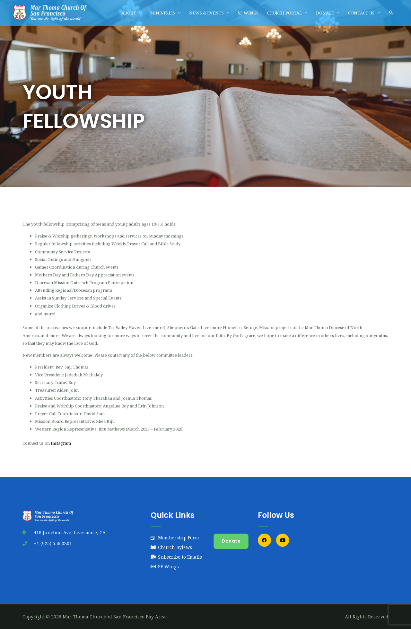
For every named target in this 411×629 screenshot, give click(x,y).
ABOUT (128, 13)
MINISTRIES (162, 13)
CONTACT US (361, 13)
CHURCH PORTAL (284, 13)
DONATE (325, 13)
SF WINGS (248, 13)
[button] (391, 12)
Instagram (61, 449)
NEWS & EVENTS (206, 13)
